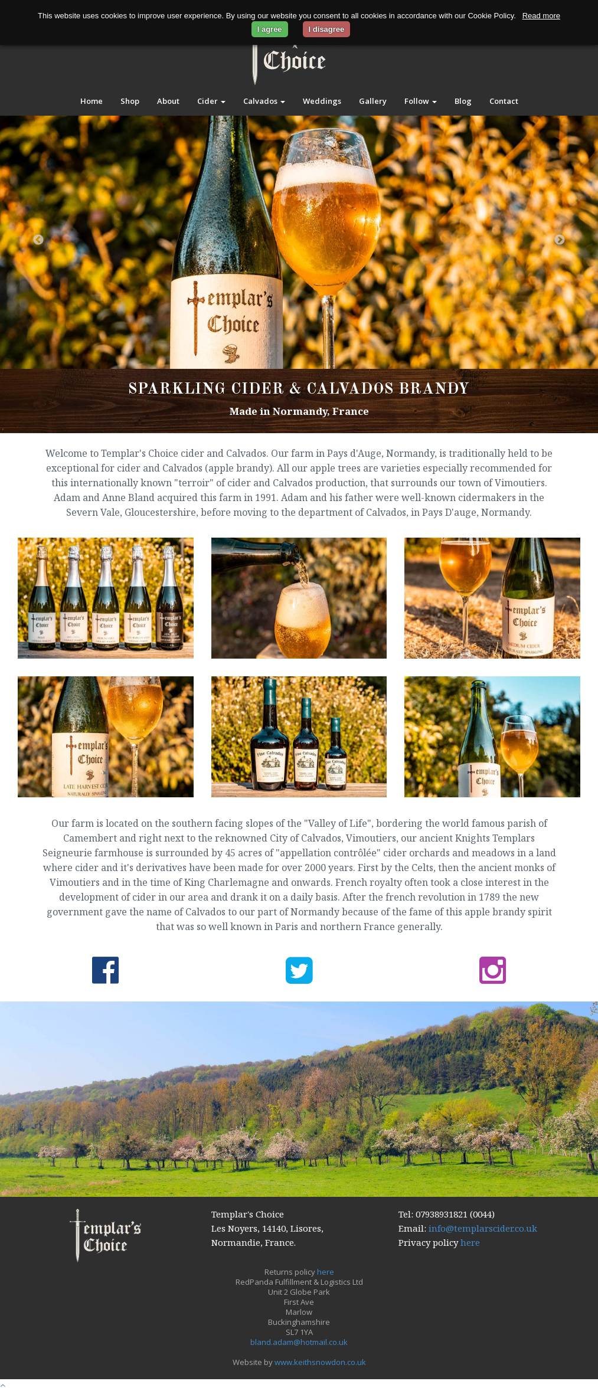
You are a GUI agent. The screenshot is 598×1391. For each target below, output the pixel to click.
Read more (541, 15)
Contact (503, 101)
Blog (463, 101)
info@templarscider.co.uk (483, 1228)
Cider (211, 101)
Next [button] (560, 240)
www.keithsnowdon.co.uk (320, 1362)
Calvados (264, 101)
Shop (129, 101)
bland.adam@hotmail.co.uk (299, 1342)
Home (91, 101)
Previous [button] (38, 240)
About (168, 101)
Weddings (322, 101)
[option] (299, 240)
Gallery (373, 101)
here (470, 1242)
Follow (420, 101)
